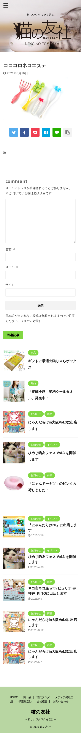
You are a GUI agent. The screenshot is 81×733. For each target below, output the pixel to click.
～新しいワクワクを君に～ (40, 719)
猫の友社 (40, 712)
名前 (10, 249)
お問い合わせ (60, 701)
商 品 (27, 697)
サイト (9, 284)
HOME (14, 697)
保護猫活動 (25, 701)
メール (11, 267)
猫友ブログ (43, 697)
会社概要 (42, 701)
